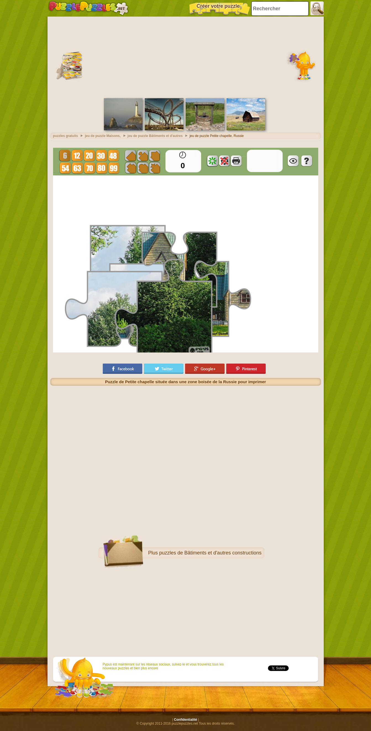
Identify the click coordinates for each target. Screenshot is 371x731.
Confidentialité (185, 720)
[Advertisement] (186, 56)
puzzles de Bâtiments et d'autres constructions (210, 553)
